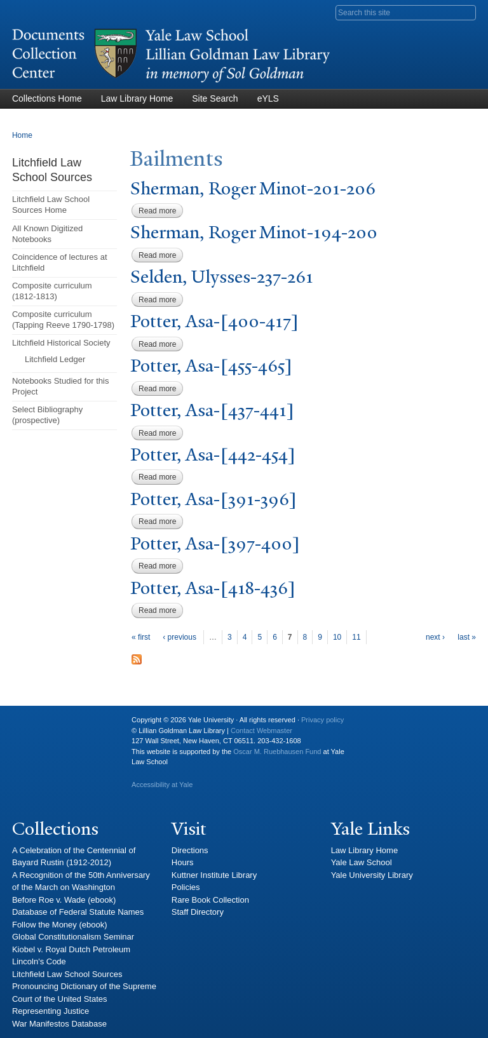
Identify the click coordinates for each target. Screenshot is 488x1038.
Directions (190, 850)
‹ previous (179, 637)
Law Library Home (137, 98)
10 (337, 637)
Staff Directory (198, 912)
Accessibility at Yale (162, 784)
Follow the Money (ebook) (59, 924)
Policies (186, 887)
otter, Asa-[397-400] (215, 543)
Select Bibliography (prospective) (47, 415)
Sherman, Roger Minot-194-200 (253, 232)
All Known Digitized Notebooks (47, 234)
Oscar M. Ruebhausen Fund (277, 751)
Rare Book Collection (210, 900)
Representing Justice (50, 1011)
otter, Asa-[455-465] (211, 365)
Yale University (31, 725)
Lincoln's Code (39, 961)
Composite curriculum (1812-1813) (52, 291)
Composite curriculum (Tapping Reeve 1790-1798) (63, 319)
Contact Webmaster (261, 730)
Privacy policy (322, 720)
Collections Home (47, 98)
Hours (183, 862)
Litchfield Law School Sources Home (51, 204)
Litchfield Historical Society (61, 342)
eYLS (268, 98)
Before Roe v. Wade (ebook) (64, 900)
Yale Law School (361, 862)
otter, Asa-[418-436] (212, 588)
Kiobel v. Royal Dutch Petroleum (71, 949)
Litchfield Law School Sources (67, 974)
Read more (161, 210)
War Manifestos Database (59, 1023)
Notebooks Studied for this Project (60, 386)
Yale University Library (372, 875)
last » (467, 637)
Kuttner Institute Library (214, 875)
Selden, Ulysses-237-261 (221, 276)
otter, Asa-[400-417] (214, 321)
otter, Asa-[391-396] (213, 499)
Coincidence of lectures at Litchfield (59, 262)
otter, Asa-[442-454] (212, 454)
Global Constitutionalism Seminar (73, 936)
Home (22, 135)
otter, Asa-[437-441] (212, 410)
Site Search (215, 98)
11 (356, 637)
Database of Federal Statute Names (78, 912)
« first (141, 637)
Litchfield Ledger (55, 359)
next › (435, 637)
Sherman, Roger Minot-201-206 (253, 188)
